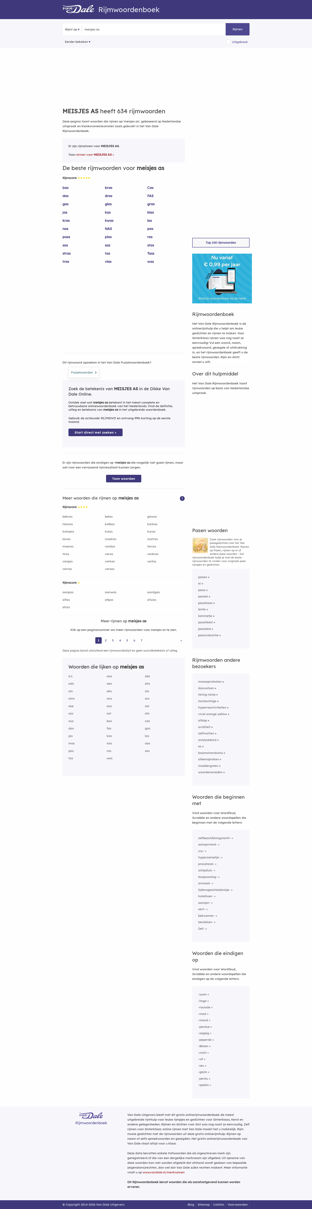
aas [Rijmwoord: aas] (109, 676)
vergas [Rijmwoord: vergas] (67, 561)
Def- (201, 928)
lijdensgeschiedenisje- (214, 890)
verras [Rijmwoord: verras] (67, 569)
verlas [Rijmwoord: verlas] (151, 561)
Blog (191, 1204)
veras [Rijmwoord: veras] (109, 554)
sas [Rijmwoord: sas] (65, 245)
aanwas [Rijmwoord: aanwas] (110, 592)
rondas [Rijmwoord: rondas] (110, 546)
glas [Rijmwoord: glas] (108, 204)
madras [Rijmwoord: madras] (110, 539)
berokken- (205, 922)
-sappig (203, 1033)
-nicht (202, 1053)
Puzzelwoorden (84, 372)
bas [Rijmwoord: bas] (65, 188)
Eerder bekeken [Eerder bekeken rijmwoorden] (76, 42)
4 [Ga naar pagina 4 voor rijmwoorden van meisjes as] (120, 640)
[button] (182, 498)
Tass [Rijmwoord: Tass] (150, 253)
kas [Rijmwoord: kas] (108, 212)
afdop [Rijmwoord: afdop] (202, 720)
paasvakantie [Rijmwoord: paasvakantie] (208, 635)
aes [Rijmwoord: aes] (109, 683)
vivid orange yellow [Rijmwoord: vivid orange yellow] (212, 714)
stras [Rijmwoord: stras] (66, 253)
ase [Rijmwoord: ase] (71, 706)
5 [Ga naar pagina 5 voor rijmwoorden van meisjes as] (127, 640)
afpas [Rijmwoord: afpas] (109, 600)
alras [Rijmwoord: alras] (66, 607)
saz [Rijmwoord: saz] (107, 245)
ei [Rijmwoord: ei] (199, 583)
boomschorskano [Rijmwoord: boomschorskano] (210, 753)
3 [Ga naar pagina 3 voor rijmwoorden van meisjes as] (113, 640)
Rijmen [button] (238, 29)
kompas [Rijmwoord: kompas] (68, 531)
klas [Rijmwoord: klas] (150, 212)
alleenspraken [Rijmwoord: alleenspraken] (208, 759)
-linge (202, 1001)
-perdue (204, 1027)
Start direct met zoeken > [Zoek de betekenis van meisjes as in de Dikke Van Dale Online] (95, 432)
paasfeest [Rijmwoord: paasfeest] (205, 622)
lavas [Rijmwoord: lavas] (66, 539)
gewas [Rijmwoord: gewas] (152, 516)
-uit (200, 1059)
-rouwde (204, 1007)
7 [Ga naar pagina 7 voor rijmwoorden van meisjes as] (141, 640)
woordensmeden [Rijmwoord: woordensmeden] (210, 772)
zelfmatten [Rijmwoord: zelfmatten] (206, 733)
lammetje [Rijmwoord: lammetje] (205, 616)
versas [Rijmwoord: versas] (109, 569)
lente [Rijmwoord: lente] (202, 609)
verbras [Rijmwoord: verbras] (152, 554)
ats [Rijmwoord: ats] (147, 713)
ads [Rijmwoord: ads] (71, 683)
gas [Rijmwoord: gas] (65, 204)
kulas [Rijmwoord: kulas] (109, 531)
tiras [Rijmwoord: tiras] (65, 554)
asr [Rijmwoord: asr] (147, 706)
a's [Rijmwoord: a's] (70, 676)
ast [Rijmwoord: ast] (109, 713)
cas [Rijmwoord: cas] (147, 721)
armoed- (204, 883)
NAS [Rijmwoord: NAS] (108, 229)
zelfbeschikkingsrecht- (214, 838)
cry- (201, 851)
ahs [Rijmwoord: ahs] (147, 683)
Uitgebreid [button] (240, 42)
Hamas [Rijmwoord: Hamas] (67, 524)
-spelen (203, 1085)
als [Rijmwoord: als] (147, 691)
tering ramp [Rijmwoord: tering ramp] (206, 694)
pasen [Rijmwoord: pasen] (202, 577)
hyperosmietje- (209, 857)
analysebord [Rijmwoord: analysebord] (207, 740)
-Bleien (203, 1046)
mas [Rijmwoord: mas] (71, 743)
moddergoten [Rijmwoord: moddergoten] (208, 766)
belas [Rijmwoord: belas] (109, 516)
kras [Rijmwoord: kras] (66, 220)
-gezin (202, 1072)
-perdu (203, 1078)
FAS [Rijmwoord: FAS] (150, 196)
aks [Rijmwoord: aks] (109, 691)
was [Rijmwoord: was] (150, 261)
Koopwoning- (207, 877)
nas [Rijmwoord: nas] (65, 229)
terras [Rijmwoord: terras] (151, 546)
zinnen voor (94, 154)
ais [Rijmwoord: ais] (70, 691)
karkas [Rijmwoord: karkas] (152, 524)
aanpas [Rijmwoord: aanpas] (67, 592)
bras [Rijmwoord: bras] (108, 188)
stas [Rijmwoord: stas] (150, 245)
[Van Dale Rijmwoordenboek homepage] (80, 9)
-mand (203, 1020)
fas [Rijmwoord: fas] (109, 728)
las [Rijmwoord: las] (149, 220)
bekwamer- (206, 916)
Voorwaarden (238, 1204)
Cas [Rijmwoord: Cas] (150, 188)
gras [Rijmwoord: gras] (151, 204)
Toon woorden (123, 479)
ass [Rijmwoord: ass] (70, 713)
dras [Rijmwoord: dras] (108, 196)
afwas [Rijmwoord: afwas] (151, 600)
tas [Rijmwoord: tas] (107, 253)
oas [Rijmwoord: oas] (147, 743)
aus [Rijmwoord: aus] (71, 721)
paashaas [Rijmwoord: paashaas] (205, 603)
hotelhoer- (205, 896)
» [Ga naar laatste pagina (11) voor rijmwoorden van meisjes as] (181, 640)
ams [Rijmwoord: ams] (71, 698)
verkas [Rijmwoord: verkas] (110, 561)
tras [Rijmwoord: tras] (65, 261)
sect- (201, 909)
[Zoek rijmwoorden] (104, 29)
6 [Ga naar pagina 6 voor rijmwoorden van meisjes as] (134, 640)
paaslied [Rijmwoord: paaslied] (204, 629)
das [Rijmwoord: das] (65, 196)
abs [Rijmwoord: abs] (147, 676)
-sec (201, 1065)
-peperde (205, 1040)
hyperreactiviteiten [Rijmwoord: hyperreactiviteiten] (212, 707)
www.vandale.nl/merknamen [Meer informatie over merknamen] (164, 1172)
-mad (202, 1014)
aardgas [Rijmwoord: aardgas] (153, 592)
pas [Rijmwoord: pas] (150, 229)
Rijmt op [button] (71, 29)
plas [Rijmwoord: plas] (108, 237)
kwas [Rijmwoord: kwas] (109, 220)
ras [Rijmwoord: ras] (149, 237)
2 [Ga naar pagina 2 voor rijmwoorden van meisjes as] (105, 640)
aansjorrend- (207, 844)
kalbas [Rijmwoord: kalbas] (110, 524)
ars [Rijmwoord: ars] (147, 698)
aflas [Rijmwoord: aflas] (66, 600)
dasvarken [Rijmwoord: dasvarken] (206, 688)
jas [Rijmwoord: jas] (64, 212)
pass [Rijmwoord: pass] (66, 237)
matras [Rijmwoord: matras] (152, 539)
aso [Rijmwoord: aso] (109, 706)
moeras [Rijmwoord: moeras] (67, 546)
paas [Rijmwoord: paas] (201, 590)
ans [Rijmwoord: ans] (109, 698)
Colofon (218, 1204)
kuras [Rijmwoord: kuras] (151, 531)
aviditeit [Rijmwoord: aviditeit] (204, 727)
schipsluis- (205, 870)
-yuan (202, 994)
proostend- (206, 864)
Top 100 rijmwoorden (221, 242)
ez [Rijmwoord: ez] (199, 746)
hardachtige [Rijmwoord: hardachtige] (207, 701)
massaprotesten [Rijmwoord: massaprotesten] (210, 681)
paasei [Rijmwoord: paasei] (203, 596)
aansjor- (204, 903)
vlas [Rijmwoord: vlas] (108, 261)
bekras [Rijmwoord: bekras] (67, 516)
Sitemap (204, 1204)
